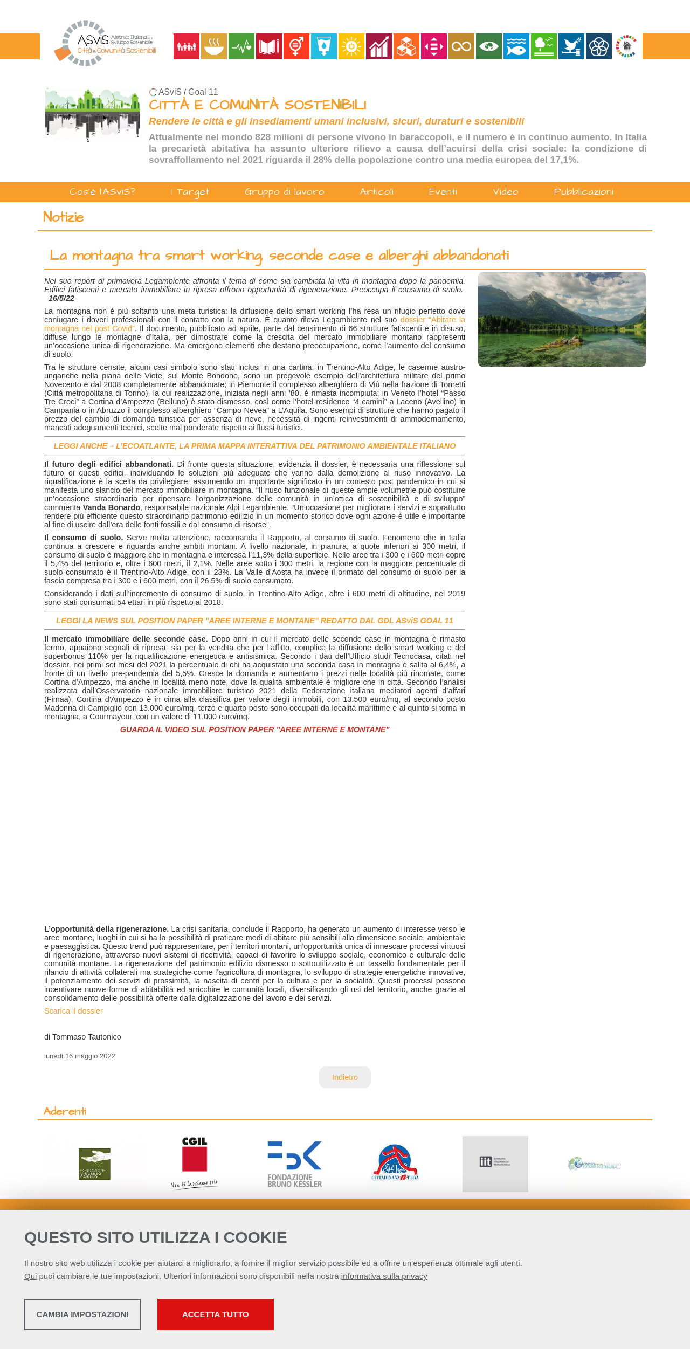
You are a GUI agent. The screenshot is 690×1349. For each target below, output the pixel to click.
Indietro (345, 1077)
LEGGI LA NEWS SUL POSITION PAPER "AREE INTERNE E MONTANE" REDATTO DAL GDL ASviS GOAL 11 (254, 620)
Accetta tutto (303, 1317)
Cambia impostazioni (109, 1317)
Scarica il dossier (73, 1011)
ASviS (170, 92)
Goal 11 (203, 92)
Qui (30, 1278)
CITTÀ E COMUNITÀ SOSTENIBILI (257, 105)
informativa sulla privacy (384, 1278)
